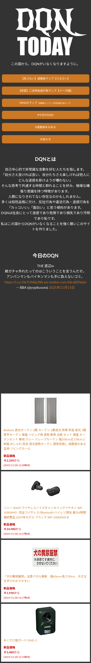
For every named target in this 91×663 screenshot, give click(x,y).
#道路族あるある (45, 127)
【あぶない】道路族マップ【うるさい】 (45, 78)
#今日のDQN (45, 114)
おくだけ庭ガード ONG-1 (20, 640)
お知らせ (45, 139)
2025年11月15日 (62, 287)
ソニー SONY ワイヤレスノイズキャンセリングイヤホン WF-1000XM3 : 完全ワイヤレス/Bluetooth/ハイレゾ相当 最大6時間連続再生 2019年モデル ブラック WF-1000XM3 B (45, 512)
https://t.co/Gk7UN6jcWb (24, 282)
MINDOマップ (45, 102)
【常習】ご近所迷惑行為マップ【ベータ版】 (45, 90)
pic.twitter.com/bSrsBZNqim (65, 282)
